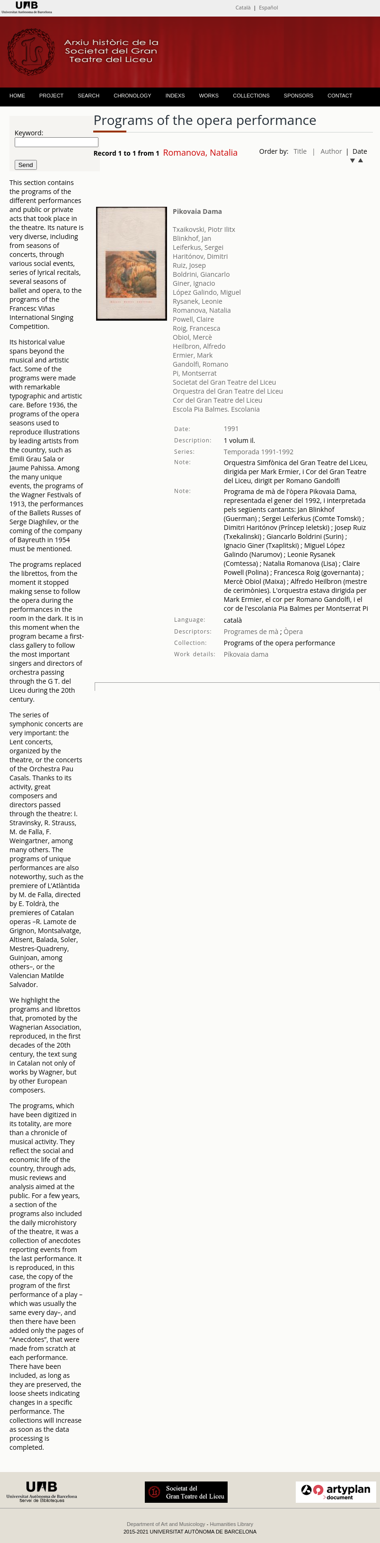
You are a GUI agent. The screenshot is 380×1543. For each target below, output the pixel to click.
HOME (17, 95)
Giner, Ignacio (194, 283)
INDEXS (175, 95)
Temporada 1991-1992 (259, 451)
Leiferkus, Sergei (198, 247)
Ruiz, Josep (189, 265)
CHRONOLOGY (132, 95)
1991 (231, 428)
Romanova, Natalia (202, 310)
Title (300, 151)
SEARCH (88, 95)
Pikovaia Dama (197, 211)
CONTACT (339, 95)
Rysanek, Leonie (197, 301)
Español (268, 7)
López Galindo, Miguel (207, 292)
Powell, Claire (193, 319)
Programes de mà (251, 631)
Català (243, 7)
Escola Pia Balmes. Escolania (216, 409)
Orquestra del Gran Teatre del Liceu (228, 391)
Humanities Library (231, 1524)
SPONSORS (298, 95)
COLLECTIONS (251, 95)
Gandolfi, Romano (200, 364)
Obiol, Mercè (192, 337)
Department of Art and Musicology (166, 1524)
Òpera (292, 631)
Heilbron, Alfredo (199, 346)
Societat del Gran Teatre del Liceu (224, 382)
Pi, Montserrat (195, 373)
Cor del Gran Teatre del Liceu (217, 400)
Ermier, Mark (192, 355)
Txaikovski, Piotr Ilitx (204, 229)
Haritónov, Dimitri (200, 256)
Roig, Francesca (197, 328)
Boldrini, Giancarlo (201, 274)
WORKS (209, 95)
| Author (327, 151)
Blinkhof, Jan (192, 238)
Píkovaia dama (246, 654)
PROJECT (51, 95)
